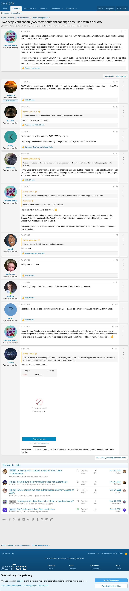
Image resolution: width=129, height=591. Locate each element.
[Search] (122, 8)
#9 (117, 282)
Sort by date (109, 76)
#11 (116, 326)
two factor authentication (62, 26)
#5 (117, 154)
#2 (117, 82)
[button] (36, 8)
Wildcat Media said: (30, 112)
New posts (5, 13)
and (32, 68)
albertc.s (12, 512)
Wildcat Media (9, 26)
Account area (95, 569)
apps (38, 26)
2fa (33, 26)
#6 (117, 187)
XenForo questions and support (39, 496)
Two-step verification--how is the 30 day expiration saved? (45, 501)
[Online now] (10, 293)
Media (42, 9)
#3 (117, 107)
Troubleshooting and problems (37, 476)
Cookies (6, 554)
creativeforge (13, 484)
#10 (116, 304)
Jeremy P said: (28, 192)
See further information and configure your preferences (25, 585)
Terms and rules (93, 554)
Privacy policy (106, 554)
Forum (50, 569)
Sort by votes (121, 76)
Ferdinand (117, 484)
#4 (117, 132)
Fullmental (12, 496)
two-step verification (80, 26)
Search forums (16, 13)
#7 (117, 235)
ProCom (12, 476)
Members (70, 9)
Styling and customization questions (42, 484)
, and (39, 147)
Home (5, 9)
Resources (55, 9)
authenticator (46, 26)
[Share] (122, 31)
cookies (20, 581)
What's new (29, 9)
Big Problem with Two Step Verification (36, 509)
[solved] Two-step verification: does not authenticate (42, 482)
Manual (119, 569)
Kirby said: (27, 201)
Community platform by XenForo (64, 558)
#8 (117, 260)
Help (115, 554)
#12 (116, 349)
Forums (16, 9)
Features (72, 569)
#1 (125, 31)
